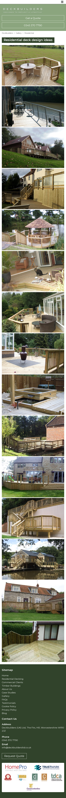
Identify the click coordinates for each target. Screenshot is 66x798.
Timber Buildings (11, 685)
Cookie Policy (9, 706)
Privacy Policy (9, 709)
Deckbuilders (7, 33)
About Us (7, 689)
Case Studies (9, 692)
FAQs (5, 699)
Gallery (19, 33)
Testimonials (9, 703)
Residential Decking (12, 679)
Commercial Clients (12, 682)
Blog (4, 713)
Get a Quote (33, 18)
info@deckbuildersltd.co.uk (16, 747)
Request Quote (14, 756)
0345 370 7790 (33, 25)
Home (5, 675)
